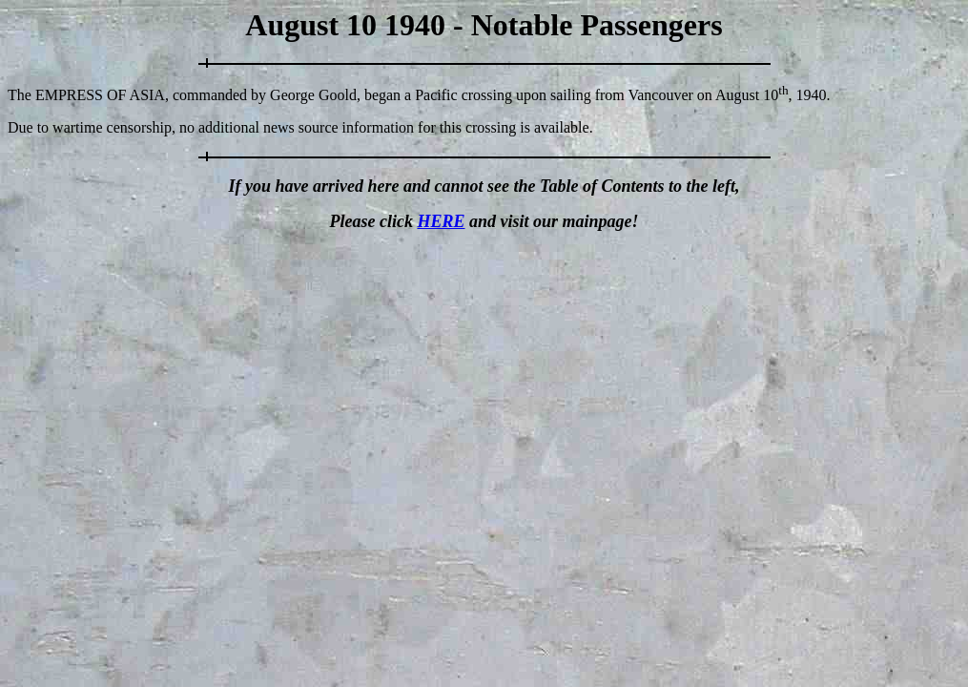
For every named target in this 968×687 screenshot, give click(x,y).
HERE (440, 221)
